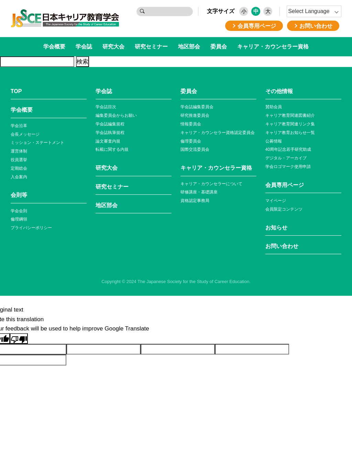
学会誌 (84, 46)
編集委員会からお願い (116, 115)
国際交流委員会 (194, 149)
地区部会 (189, 46)
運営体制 (19, 151)
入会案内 (19, 177)
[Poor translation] (19, 338)
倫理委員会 (190, 141)
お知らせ (276, 227)
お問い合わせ (281, 246)
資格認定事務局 (194, 200)
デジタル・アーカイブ (286, 158)
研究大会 (113, 46)
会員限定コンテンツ (283, 209)
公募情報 (273, 141)
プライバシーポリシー (31, 227)
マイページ (275, 200)
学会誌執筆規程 (110, 132)
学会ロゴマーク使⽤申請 (288, 166)
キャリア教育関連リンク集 (290, 124)
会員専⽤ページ (284, 185)
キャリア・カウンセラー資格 (273, 46)
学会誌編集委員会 (196, 106)
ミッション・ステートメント (37, 142)
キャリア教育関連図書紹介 (290, 115)
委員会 (218, 46)
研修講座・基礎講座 (199, 192)
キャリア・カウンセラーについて (211, 183)
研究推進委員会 (194, 115)
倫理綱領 (19, 219)
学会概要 (54, 46)
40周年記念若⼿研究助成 (288, 149)
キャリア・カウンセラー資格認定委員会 (217, 132)
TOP (16, 91)
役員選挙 (19, 159)
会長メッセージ (25, 134)
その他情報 (279, 91)
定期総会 (19, 168)
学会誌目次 (106, 106)
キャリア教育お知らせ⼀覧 (290, 132)
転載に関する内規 (112, 149)
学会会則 (19, 211)
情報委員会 (190, 124)
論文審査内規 (108, 141)
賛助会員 (273, 106)
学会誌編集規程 (110, 124)
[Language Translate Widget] (314, 11)
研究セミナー (151, 46)
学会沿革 (19, 125)
